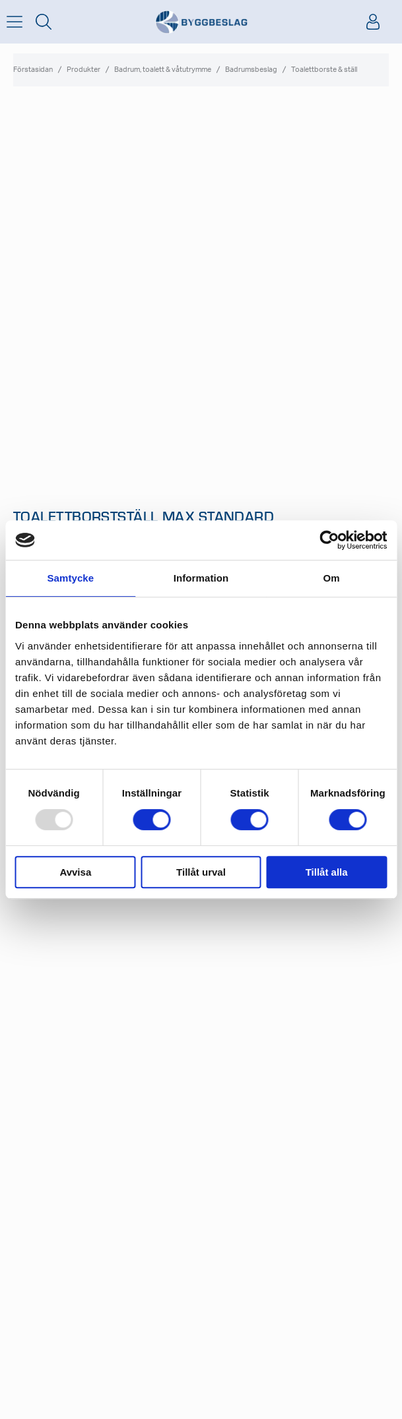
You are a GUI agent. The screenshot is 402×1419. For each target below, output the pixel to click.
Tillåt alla (327, 872)
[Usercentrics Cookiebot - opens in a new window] (329, 540)
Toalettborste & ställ (324, 69)
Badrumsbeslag (251, 69)
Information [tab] (201, 578)
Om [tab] (331, 578)
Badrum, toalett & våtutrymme (162, 69)
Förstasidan (33, 69)
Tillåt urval (201, 872)
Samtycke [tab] (70, 578)
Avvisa (75, 872)
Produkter (83, 69)
